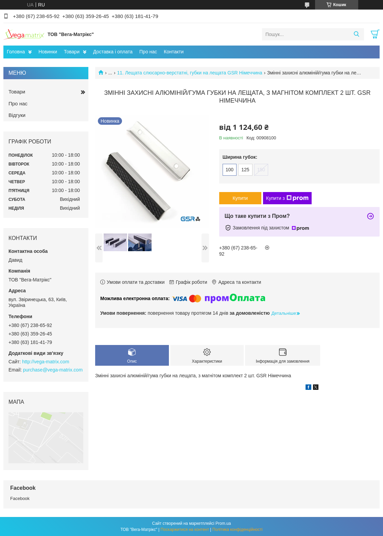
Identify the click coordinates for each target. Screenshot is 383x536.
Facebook (20, 498)
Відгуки (16, 115)
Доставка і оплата (113, 51)
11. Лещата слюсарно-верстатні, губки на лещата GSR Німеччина (189, 72)
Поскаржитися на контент (185, 529)
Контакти (174, 51)
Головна (16, 51)
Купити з (287, 198)
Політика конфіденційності (237, 529)
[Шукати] (356, 34)
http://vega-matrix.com (45, 361)
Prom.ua (223, 523)
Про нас (148, 51)
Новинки (47, 51)
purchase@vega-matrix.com (53, 370)
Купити (240, 198)
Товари (72, 51)
